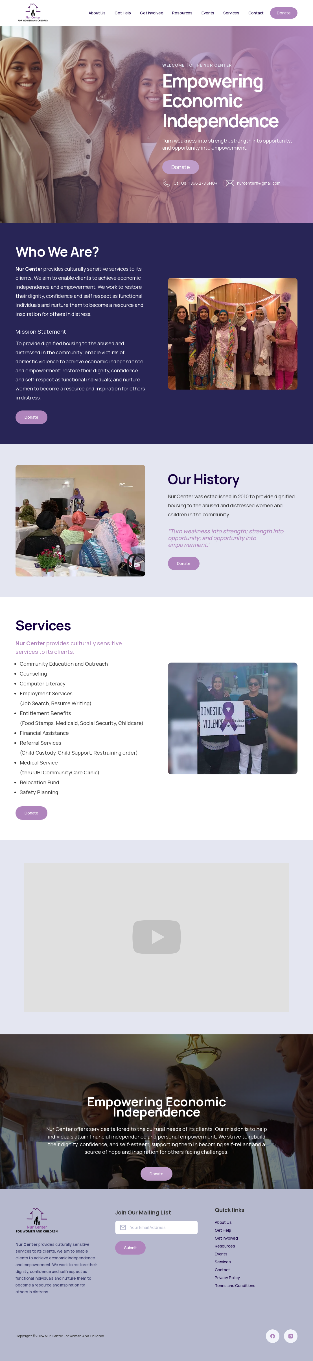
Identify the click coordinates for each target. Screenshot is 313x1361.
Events (208, 13)
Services (231, 13)
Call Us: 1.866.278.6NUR (195, 183)
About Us (97, 13)
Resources (182, 13)
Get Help (123, 13)
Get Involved (151, 13)
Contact (256, 13)
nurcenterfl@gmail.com (259, 183)
